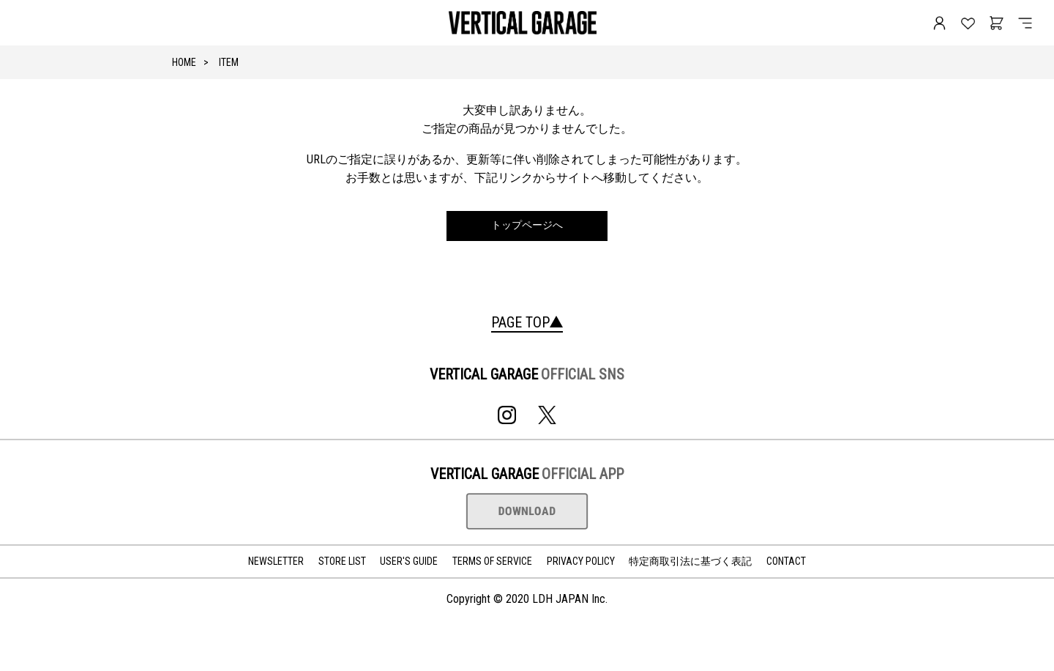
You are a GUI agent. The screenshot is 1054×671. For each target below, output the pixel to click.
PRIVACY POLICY (581, 561)
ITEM (229, 62)
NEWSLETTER (276, 561)
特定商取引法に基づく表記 (690, 561)
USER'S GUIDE (409, 561)
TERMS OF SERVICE (492, 561)
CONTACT (786, 561)
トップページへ (527, 225)
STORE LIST (342, 561)
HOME (184, 62)
